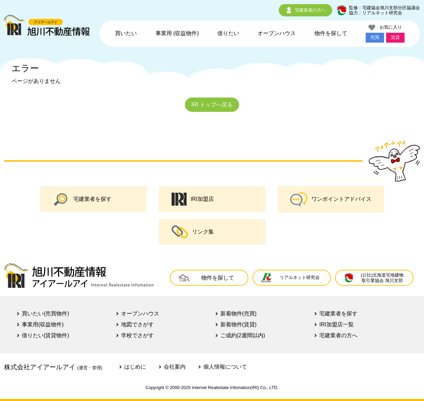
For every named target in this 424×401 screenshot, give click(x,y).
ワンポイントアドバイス (330, 199)
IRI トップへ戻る (212, 104)
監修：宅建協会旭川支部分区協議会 (384, 7)
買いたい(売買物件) (45, 313)
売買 (374, 37)
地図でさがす (137, 324)
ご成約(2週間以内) (242, 335)
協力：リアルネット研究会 (375, 12)
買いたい (126, 33)
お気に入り (385, 28)
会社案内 (175, 367)
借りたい (228, 33)
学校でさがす (137, 335)
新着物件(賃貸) (238, 324)
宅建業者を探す (82, 199)
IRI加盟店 (193, 199)
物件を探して (331, 33)
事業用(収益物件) (43, 324)
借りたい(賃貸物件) (45, 335)
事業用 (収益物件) (177, 33)
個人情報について (225, 367)
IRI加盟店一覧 (336, 324)
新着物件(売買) (238, 313)
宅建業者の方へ (305, 10)
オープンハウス (277, 33)
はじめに (135, 367)
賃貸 (395, 37)
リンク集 (193, 231)
